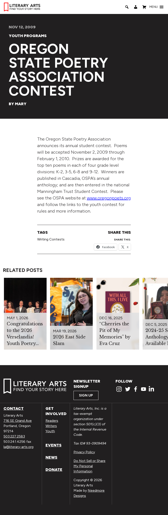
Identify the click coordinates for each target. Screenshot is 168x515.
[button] (153, 7)
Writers (51, 426)
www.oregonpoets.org (109, 198)
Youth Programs (28, 35)
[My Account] (135, 7)
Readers (52, 421)
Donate (54, 469)
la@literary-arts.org (18, 447)
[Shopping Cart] (144, 7)
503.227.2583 (14, 436)
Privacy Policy (84, 452)
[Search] (127, 7)
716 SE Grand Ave (18, 421)
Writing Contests (51, 239)
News (51, 457)
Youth (50, 431)
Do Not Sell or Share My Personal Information (89, 466)
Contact (14, 408)
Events (53, 445)
